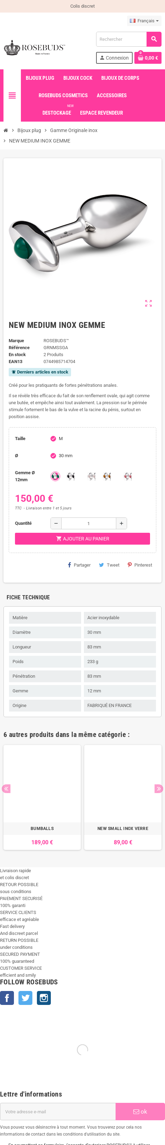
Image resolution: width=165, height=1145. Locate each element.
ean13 (15, 361)
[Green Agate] (55, 476)
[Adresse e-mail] (58, 1111)
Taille (20, 438)
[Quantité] (88, 523)
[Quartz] (91, 476)
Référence (19, 347)
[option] (42, 797)
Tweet (109, 565)
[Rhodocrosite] (128, 476)
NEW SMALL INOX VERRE (122, 828)
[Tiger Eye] (107, 476)
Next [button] (159, 788)
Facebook (7, 998)
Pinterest (140, 565)
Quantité (23, 523)
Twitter (25, 998)
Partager (79, 565)
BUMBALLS (42, 828)
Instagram (44, 998)
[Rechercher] (128, 39)
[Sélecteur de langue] (144, 21)
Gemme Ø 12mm (25, 476)
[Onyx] (71, 476)
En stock (17, 354)
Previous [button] (6, 788)
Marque (16, 340)
